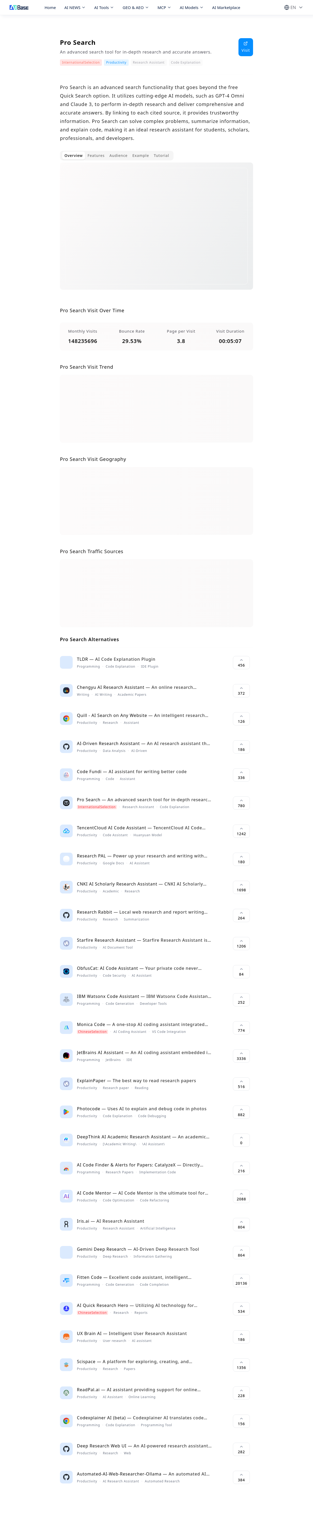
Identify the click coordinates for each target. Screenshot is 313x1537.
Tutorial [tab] (161, 155)
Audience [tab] (118, 155)
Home (50, 7)
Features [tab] (96, 155)
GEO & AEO (136, 7)
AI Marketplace (226, 7)
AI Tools (104, 7)
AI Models (192, 7)
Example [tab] (140, 155)
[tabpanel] (156, 230)
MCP (164, 7)
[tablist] (116, 155)
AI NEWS (75, 7)
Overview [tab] (73, 155)
